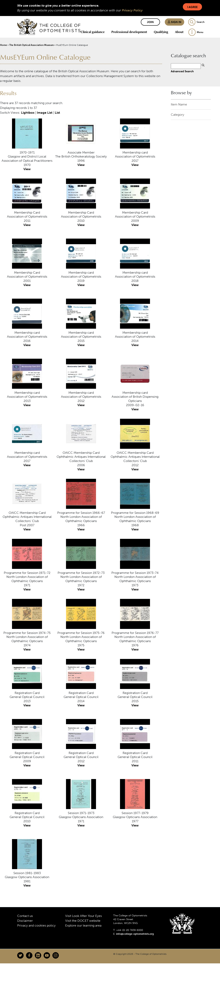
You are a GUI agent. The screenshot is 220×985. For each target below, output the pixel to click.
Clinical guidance (93, 32)
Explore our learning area (83, 925)
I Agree (192, 7)
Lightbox (27, 112)
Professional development (129, 32)
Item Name (179, 104)
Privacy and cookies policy (36, 925)
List (57, 112)
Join (150, 22)
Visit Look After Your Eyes (83, 916)
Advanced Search (182, 71)
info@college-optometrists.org (135, 933)
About (179, 32)
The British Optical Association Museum (31, 45)
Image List (44, 112)
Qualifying (161, 32)
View (27, 169)
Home (3, 45)
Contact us (25, 916)
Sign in (174, 22)
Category (177, 114)
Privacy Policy (132, 10)
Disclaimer (25, 921)
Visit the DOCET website (82, 921)
